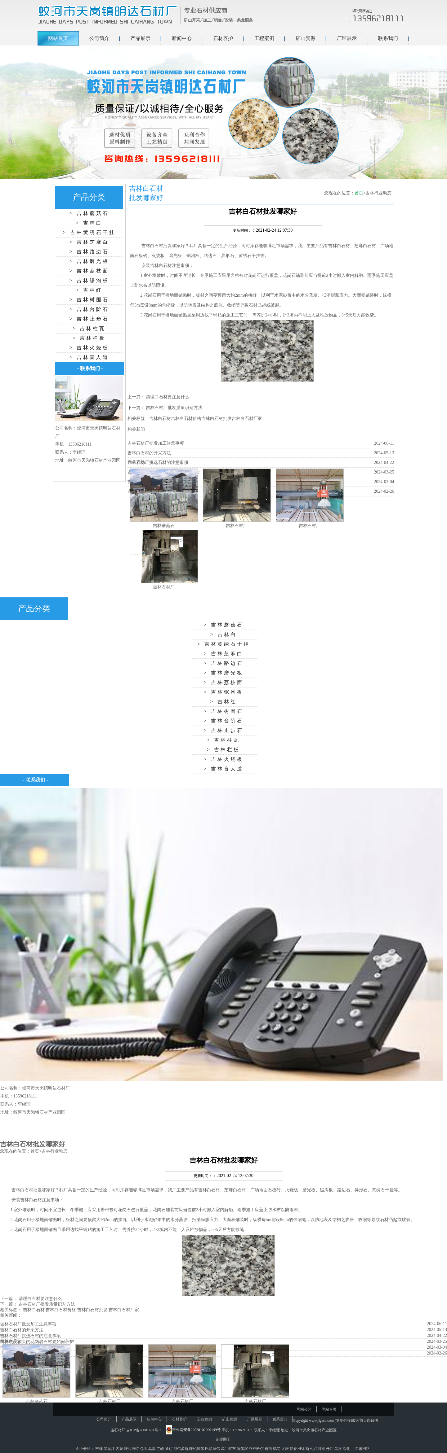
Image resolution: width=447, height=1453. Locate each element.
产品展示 (140, 38)
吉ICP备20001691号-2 (143, 1430)
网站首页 (58, 38)
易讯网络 (362, 1448)
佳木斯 (304, 1448)
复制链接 (343, 1420)
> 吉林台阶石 (89, 309)
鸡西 (269, 1448)
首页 (359, 193)
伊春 (294, 1448)
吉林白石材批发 (216, 418)
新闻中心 (182, 38)
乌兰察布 (229, 1448)
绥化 (347, 1448)
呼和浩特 (132, 1448)
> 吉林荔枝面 (89, 270)
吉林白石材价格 (186, 418)
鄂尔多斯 (181, 1448)
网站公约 (304, 1409)
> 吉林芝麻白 (89, 242)
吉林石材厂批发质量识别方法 (174, 407)
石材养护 (223, 38)
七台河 (316, 1448)
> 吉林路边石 (89, 251)
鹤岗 (277, 1448)
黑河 (338, 1448)
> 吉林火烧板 (89, 347)
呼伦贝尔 (197, 1448)
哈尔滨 (243, 1448)
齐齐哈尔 (257, 1448)
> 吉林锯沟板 (89, 280)
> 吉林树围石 (89, 299)
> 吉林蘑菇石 (89, 213)
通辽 (169, 1448)
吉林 (99, 1448)
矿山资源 (305, 38)
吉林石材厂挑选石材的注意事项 (157, 462)
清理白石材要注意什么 (167, 397)
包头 (144, 1448)
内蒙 (120, 1448)
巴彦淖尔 (213, 1448)
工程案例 (264, 38)
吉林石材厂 (237, 525)
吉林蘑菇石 (164, 525)
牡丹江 (328, 1448)
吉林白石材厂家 (247, 418)
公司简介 (99, 38)
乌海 (152, 1448)
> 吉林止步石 (89, 318)
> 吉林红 (89, 290)
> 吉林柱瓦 (89, 328)
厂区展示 (347, 38)
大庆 (285, 1448)
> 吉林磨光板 (89, 261)
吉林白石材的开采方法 (149, 453)
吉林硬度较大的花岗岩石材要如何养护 (37, 1341)
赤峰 (161, 1448)
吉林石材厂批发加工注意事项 (155, 443)
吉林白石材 (152, 245)
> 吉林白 (89, 222)
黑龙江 (110, 1448)
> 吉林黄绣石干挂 (89, 232)
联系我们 (388, 38)
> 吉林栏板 (89, 338)
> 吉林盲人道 (89, 357)
